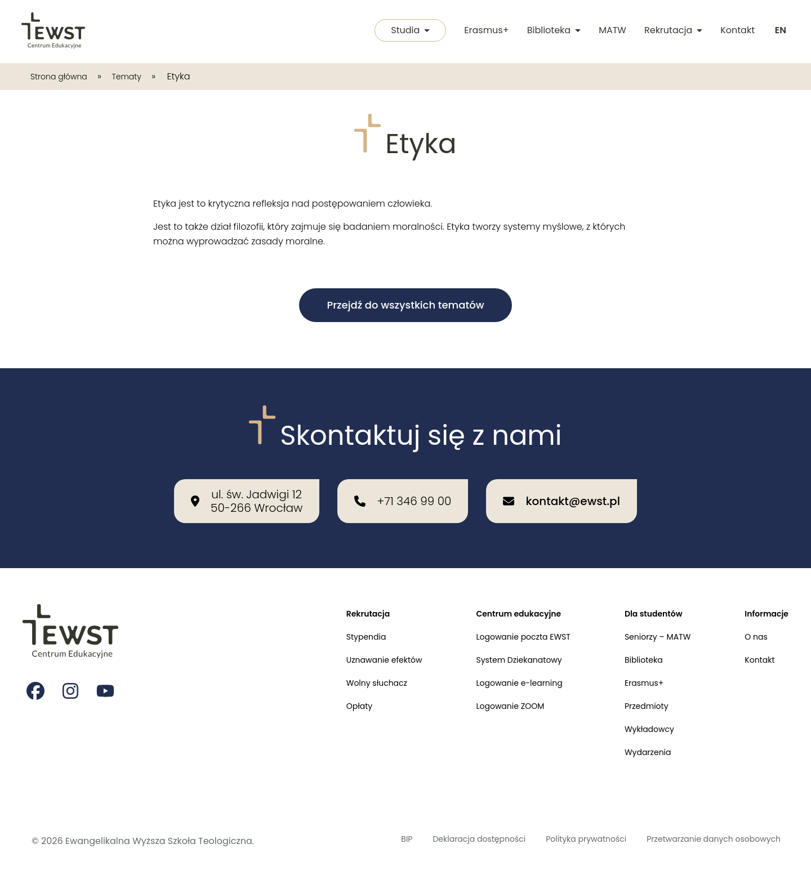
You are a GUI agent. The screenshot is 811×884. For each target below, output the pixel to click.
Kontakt (735, 31)
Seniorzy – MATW (646, 621)
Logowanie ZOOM (486, 699)
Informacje (763, 595)
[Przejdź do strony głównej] (54, 32)
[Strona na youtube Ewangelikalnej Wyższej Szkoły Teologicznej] (108, 675)
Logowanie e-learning (496, 673)
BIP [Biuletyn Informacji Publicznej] (353, 840)
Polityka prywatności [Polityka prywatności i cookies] (558, 840)
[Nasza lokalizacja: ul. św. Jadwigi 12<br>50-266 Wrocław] (246, 481)
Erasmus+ (484, 31)
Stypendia (329, 621)
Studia (405, 31)
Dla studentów (642, 595)
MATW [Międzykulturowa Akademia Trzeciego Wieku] (610, 31)
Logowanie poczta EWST (501, 621)
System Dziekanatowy (496, 647)
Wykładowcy (637, 724)
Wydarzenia (635, 750)
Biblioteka (551, 31)
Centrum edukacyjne (495, 595)
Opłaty (321, 699)
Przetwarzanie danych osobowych (702, 840)
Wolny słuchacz (341, 673)
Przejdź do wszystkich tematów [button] (405, 305)
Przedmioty (634, 699)
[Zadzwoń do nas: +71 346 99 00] (402, 481)
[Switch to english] (779, 32)
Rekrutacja (671, 31)
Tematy (140, 76)
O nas (751, 621)
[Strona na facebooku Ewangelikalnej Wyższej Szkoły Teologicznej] (36, 675)
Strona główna (64, 76)
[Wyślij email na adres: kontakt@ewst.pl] (561, 481)
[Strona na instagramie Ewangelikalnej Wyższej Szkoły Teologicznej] (72, 675)
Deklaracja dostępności (436, 840)
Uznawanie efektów (349, 647)
